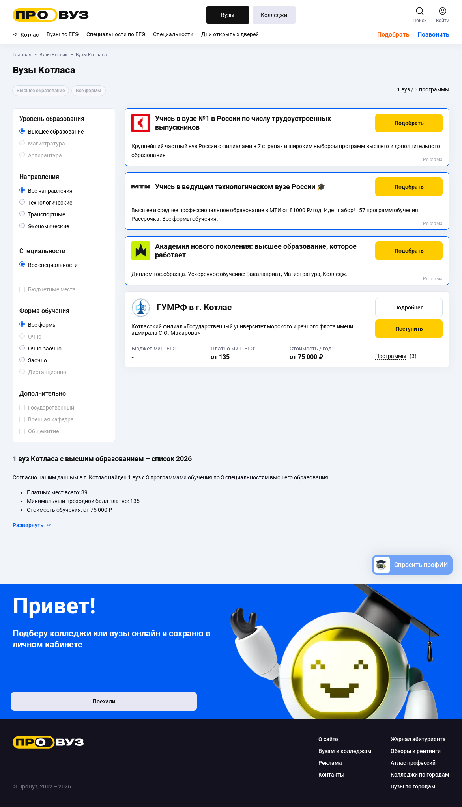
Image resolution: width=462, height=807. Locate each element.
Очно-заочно (54, 348)
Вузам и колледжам (345, 751)
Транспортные (65, 214)
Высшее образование (66, 131)
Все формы (51, 325)
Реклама (433, 159)
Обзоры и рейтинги (416, 751)
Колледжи (274, 15)
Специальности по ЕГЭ (115, 34)
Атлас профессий (413, 763)
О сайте (328, 739)
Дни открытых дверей (230, 34)
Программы (390, 356)
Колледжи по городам (420, 775)
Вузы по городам (413, 786)
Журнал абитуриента (418, 739)
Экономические (66, 225)
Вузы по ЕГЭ (63, 34)
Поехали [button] (64, 704)
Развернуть (32, 525)
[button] (409, 123)
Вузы (227, 15)
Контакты (331, 775)
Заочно (46, 359)
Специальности (173, 34)
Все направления (66, 190)
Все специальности (66, 265)
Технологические (66, 202)
